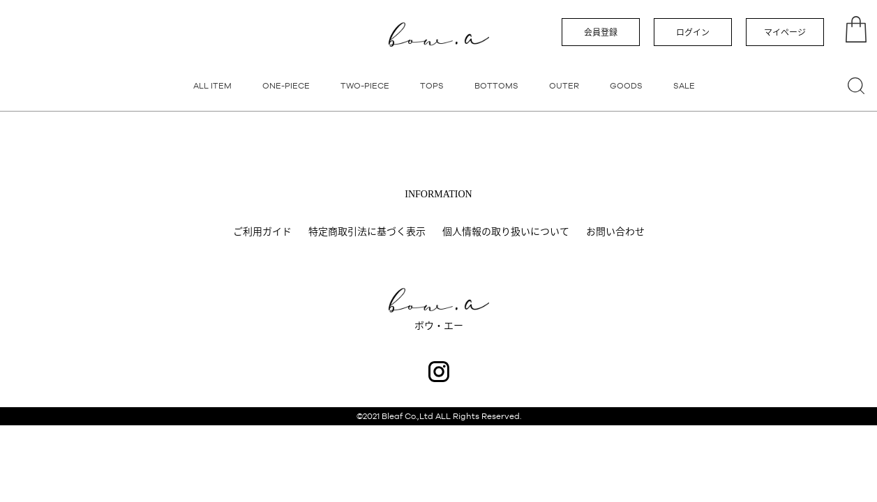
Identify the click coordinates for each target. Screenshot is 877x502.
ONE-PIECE (286, 86)
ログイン (693, 33)
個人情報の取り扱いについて (505, 231)
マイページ (785, 33)
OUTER (564, 86)
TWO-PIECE (364, 86)
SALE (684, 86)
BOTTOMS (496, 86)
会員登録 (600, 33)
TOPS (432, 86)
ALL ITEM (212, 86)
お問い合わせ (615, 231)
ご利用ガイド (262, 231)
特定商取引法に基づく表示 (367, 231)
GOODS (626, 86)
